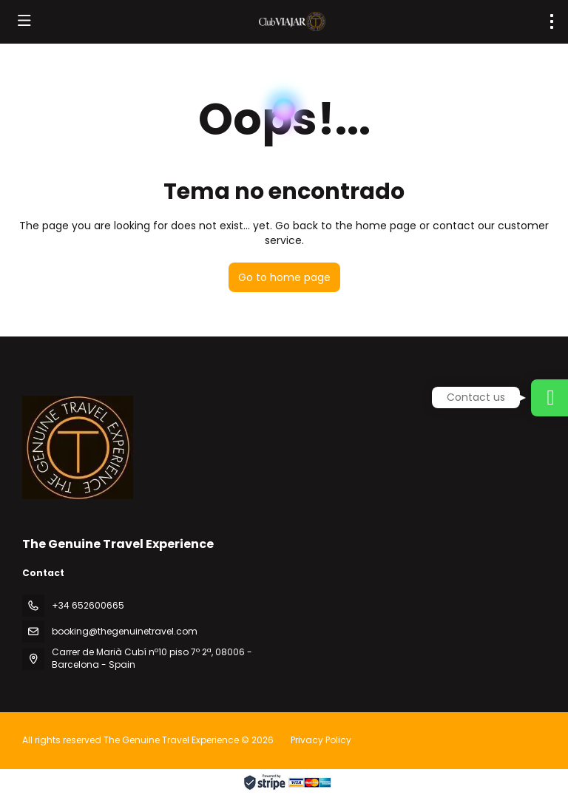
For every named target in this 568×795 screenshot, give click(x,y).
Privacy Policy (321, 740)
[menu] (552, 21)
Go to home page (284, 277)
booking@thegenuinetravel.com (124, 631)
